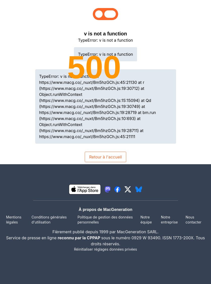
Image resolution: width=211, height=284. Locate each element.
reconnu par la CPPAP (79, 237)
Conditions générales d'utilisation (49, 219)
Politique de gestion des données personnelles (105, 219)
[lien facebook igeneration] (117, 189)
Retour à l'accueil (105, 156)
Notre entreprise (169, 219)
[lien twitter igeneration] (127, 189)
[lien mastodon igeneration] (107, 189)
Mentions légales (13, 219)
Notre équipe (146, 219)
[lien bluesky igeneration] (138, 189)
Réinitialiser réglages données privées (105, 249)
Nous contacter (193, 219)
